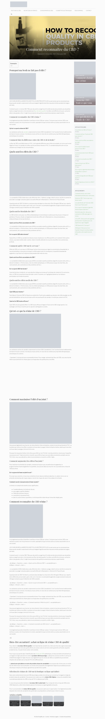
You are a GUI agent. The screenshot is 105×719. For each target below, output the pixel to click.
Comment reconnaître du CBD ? (83, 159)
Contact (88, 10)
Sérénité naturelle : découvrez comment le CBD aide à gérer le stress (83, 214)
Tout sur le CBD (16, 10)
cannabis (25, 132)
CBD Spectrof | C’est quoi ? (82, 225)
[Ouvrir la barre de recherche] (11, 14)
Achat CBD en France (30, 10)
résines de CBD (40, 653)
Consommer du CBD (46, 10)
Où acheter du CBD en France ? (83, 130)
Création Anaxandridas (65, 716)
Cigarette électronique (64, 10)
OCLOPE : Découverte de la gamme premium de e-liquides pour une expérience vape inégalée (84, 220)
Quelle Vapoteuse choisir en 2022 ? (84, 182)
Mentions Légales (54, 716)
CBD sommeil (79, 10)
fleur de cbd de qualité (40, 111)
